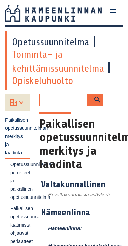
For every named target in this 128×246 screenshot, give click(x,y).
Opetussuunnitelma (50, 42)
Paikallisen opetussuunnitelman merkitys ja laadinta (17, 136)
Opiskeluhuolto (42, 80)
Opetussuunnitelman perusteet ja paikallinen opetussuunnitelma (20, 181)
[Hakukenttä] (63, 100)
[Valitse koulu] (22, 102)
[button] (95, 100)
